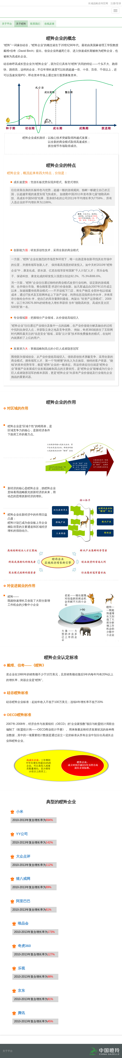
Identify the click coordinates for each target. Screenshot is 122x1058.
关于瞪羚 (21, 23)
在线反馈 (49, 23)
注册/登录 (116, 3)
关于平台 (7, 23)
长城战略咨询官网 (98, 3)
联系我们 (35, 23)
